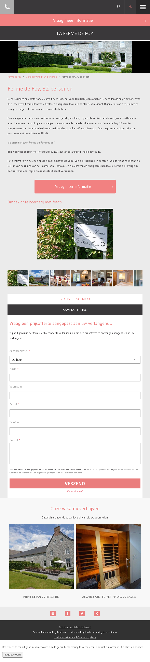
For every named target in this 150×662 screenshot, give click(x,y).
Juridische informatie (107, 647)
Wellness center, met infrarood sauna (109, 600)
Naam (14, 368)
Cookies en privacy (132, 647)
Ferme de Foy (14, 76)
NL (130, 6)
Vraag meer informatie (101, 20)
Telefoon (15, 422)
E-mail (14, 404)
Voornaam (17, 386)
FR (118, 6)
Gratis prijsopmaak (75, 299)
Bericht (15, 440)
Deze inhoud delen (97, 616)
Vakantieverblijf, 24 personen (41, 76)
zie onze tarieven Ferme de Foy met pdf (31, 142)
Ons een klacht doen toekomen (75, 630)
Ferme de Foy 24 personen (41, 600)
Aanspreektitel (20, 351)
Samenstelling (75, 310)
